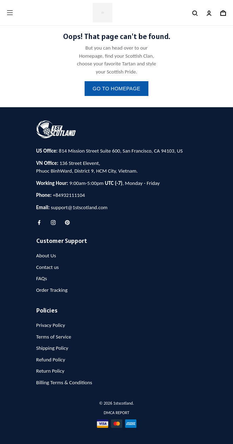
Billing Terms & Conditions (64, 382)
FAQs (41, 278)
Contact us (47, 267)
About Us (46, 255)
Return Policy (50, 371)
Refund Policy (50, 359)
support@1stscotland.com (79, 207)
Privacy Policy (50, 325)
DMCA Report (116, 412)
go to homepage (116, 88)
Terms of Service (54, 337)
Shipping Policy (52, 348)
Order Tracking (52, 290)
